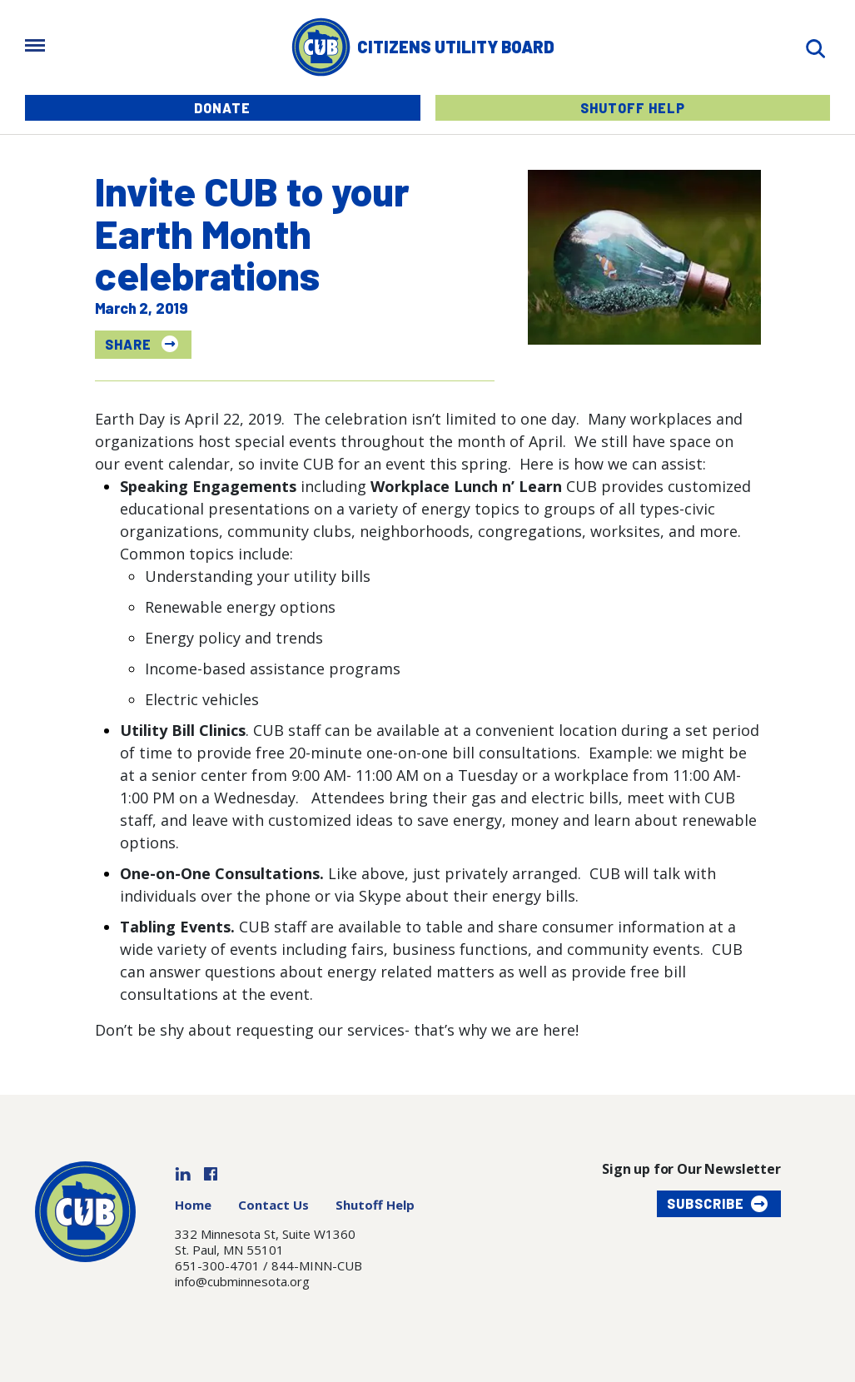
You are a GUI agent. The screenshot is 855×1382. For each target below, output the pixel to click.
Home (193, 1204)
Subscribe (705, 1203)
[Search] (815, 47)
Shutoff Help (632, 108)
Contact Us (273, 1204)
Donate (222, 108)
